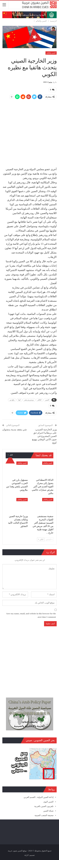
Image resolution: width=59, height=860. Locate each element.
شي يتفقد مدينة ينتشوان (14, 429)
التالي (40, 539)
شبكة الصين (48, 811)
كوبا (19, 400)
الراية (26, 855)
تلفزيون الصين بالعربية (44, 806)
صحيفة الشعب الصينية (44, 815)
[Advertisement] (29, 131)
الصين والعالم (51, 53)
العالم (40, 400)
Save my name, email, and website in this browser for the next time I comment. (31, 615)
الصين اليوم (48, 802)
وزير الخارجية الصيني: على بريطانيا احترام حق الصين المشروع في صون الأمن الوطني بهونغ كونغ (44, 436)
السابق (49, 539)
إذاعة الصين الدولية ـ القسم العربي (38, 797)
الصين (47, 400)
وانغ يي (12, 400)
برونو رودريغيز (29, 400)
